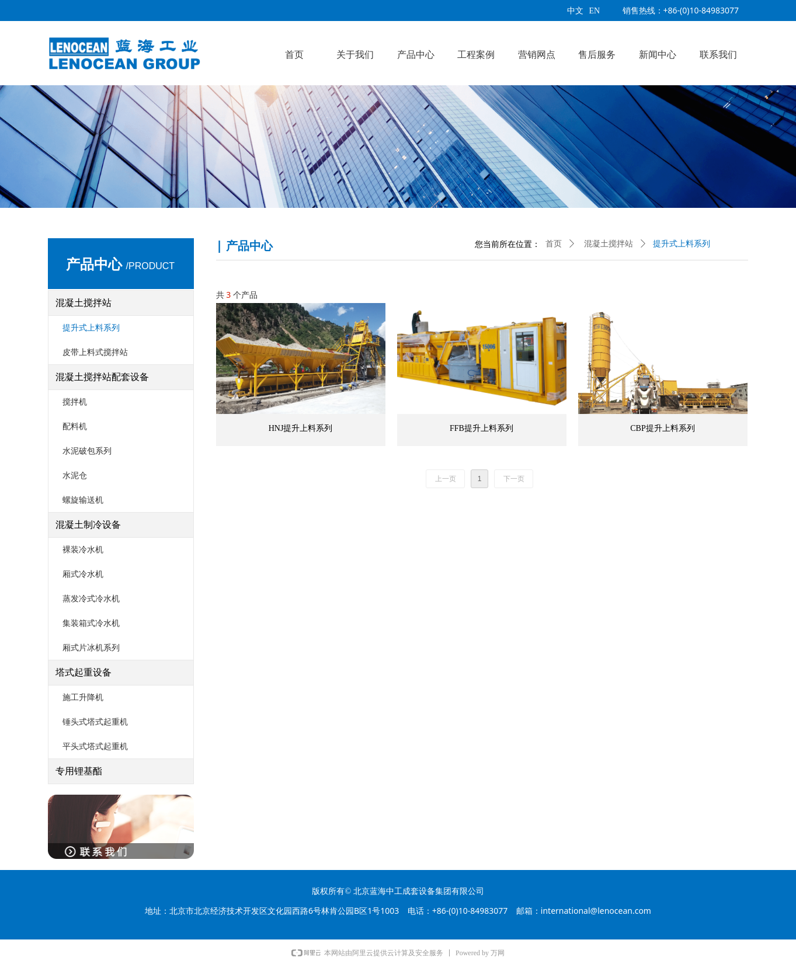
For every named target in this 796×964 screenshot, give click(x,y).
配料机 (74, 426)
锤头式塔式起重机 (95, 722)
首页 (553, 243)
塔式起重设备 (83, 672)
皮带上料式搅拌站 (95, 352)
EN (594, 10)
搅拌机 (74, 402)
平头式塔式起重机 (95, 746)
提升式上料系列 (91, 327)
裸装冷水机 (82, 549)
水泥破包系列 (87, 451)
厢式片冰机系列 (91, 647)
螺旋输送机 (82, 500)
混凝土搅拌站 (83, 303)
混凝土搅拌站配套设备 (102, 377)
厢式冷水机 (82, 574)
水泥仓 (74, 475)
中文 (575, 10)
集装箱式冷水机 (91, 623)
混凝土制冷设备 (88, 525)
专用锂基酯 (78, 771)
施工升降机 (82, 697)
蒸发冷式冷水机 (91, 598)
